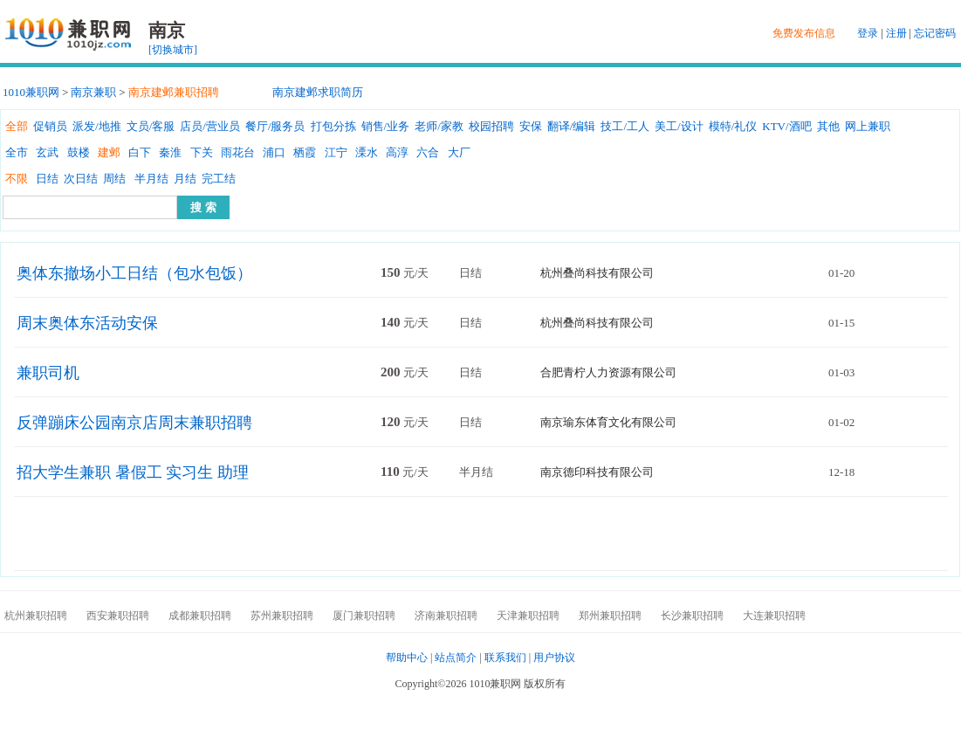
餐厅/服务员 (275, 126)
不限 (16, 178)
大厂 (459, 152)
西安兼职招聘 (117, 615)
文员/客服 (151, 126)
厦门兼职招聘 (364, 615)
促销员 (50, 126)
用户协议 (554, 657)
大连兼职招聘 (774, 615)
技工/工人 (625, 126)
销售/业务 (385, 126)
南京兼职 (93, 92)
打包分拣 (333, 126)
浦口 (274, 152)
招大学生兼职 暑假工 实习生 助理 (133, 472)
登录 (867, 33)
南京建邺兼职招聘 (173, 92)
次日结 (81, 178)
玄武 (47, 152)
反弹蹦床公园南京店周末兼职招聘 (134, 422)
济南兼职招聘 (446, 615)
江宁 (336, 152)
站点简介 (456, 657)
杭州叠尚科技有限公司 (597, 272)
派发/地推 (96, 126)
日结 (47, 178)
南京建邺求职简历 (317, 92)
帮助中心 (407, 657)
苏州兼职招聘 (282, 615)
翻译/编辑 (571, 126)
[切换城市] (172, 50)
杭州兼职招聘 (35, 615)
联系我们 (505, 657)
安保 (530, 126)
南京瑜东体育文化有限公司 (608, 422)
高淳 (397, 152)
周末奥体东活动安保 (87, 323)
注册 (896, 33)
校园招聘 (491, 126)
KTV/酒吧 (786, 126)
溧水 (366, 152)
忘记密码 (935, 33)
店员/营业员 (210, 126)
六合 (427, 152)
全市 (16, 152)
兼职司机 (48, 373)
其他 (828, 126)
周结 (114, 178)
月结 (185, 178)
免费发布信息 (803, 33)
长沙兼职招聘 (692, 615)
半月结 (151, 178)
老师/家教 (439, 126)
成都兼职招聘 (199, 615)
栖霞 (304, 152)
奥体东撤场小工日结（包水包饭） (134, 273)
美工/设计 (679, 126)
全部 (16, 126)
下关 (201, 152)
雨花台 (238, 152)
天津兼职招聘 (528, 615)
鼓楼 (78, 152)
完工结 (219, 178)
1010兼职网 (31, 92)
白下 (139, 152)
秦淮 (170, 152)
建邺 (109, 152)
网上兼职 (867, 126)
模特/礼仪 (733, 126)
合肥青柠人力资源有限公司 (608, 372)
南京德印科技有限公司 (597, 472)
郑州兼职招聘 (610, 615)
